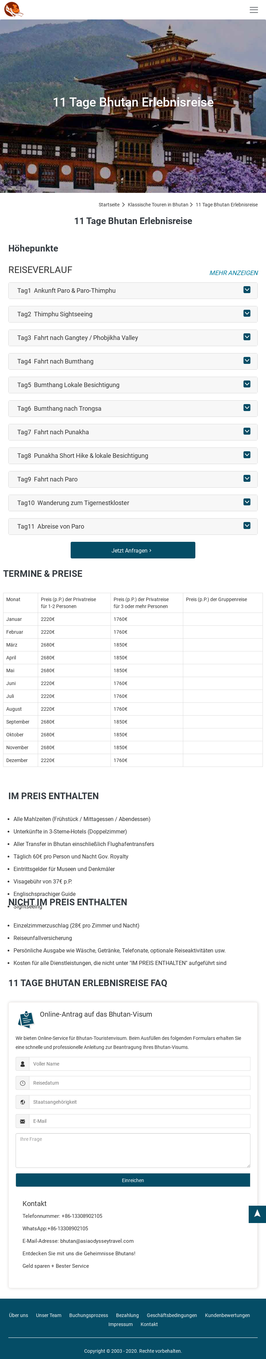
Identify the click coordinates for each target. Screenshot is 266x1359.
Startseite (109, 204)
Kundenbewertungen (227, 1315)
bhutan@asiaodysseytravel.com (97, 1241)
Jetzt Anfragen (132, 550)
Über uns (18, 1315)
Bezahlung (127, 1315)
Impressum (120, 1324)
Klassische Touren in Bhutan (158, 204)
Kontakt (149, 1324)
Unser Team (48, 1315)
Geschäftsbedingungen (172, 1315)
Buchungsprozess (88, 1315)
